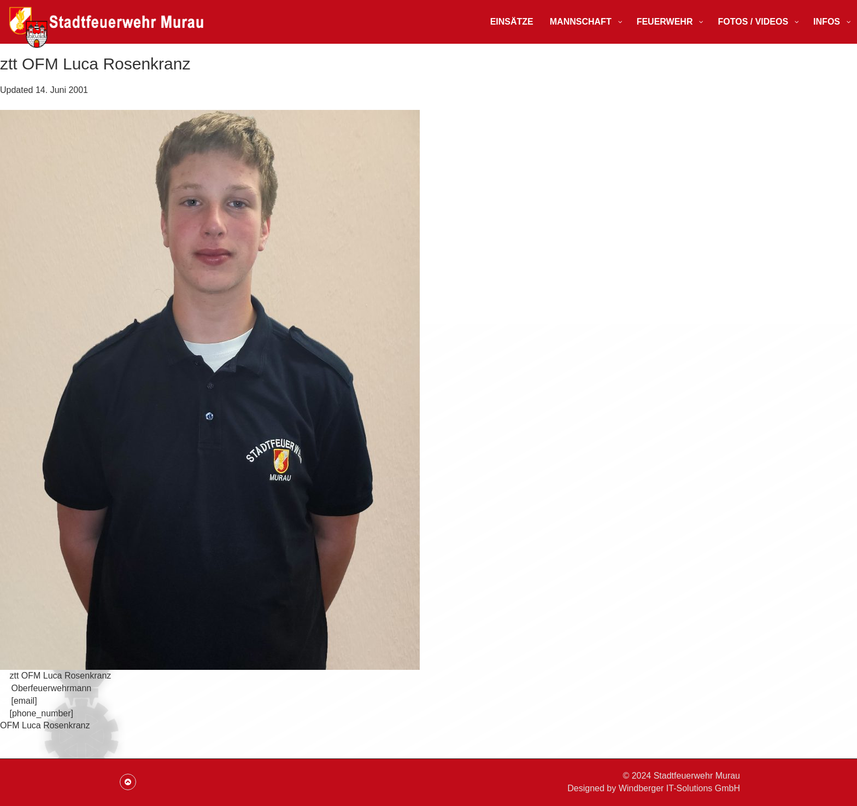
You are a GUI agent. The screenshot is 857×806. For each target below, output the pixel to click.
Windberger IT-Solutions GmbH (679, 788)
